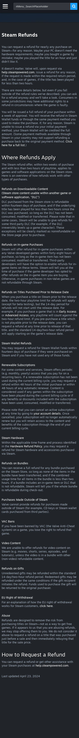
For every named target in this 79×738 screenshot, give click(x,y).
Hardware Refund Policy (26, 446)
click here (46, 606)
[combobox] (42, 6)
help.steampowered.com (18, 72)
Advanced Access (17, 315)
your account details (47, 413)
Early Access (67, 311)
